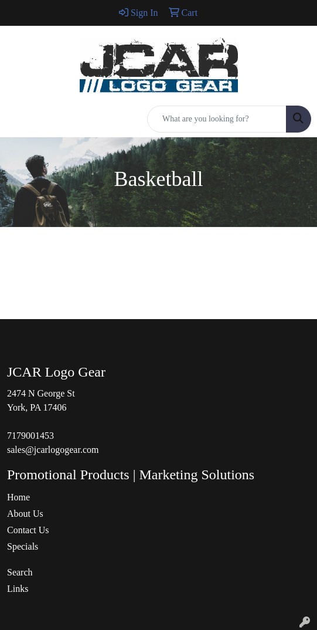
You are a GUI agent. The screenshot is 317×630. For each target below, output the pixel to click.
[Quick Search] (217, 119)
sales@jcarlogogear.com (52, 450)
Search (20, 572)
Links (17, 589)
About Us (25, 514)
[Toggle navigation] (18, 119)
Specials (22, 546)
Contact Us (28, 530)
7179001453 (30, 436)
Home (18, 497)
